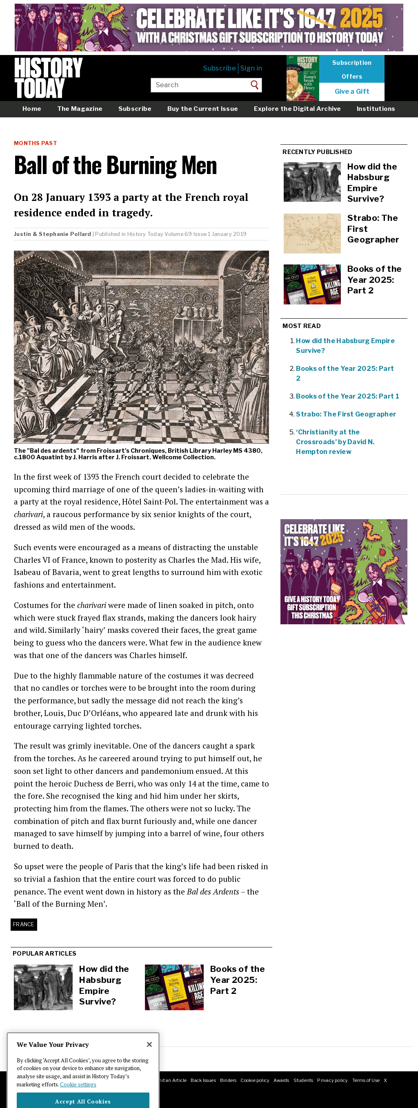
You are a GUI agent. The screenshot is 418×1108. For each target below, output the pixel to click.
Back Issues (203, 1080)
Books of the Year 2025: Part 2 (237, 980)
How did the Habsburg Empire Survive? (104, 985)
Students (303, 1080)
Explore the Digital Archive (297, 108)
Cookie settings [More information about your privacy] (78, 1097)
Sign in (251, 68)
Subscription (351, 62)
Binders (228, 1080)
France (24, 924)
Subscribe (219, 68)
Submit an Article (167, 1080)
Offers (352, 76)
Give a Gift (352, 91)
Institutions (376, 108)
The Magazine (80, 108)
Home (31, 108)
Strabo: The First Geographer (346, 414)
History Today (145, 234)
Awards (281, 1080)
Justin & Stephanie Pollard (52, 234)
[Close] (149, 1057)
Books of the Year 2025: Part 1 (347, 396)
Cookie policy (254, 1080)
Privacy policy (332, 1080)
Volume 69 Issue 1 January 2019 (206, 234)
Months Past (35, 143)
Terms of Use (366, 1080)
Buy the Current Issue (202, 108)
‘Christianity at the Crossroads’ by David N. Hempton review (335, 442)
